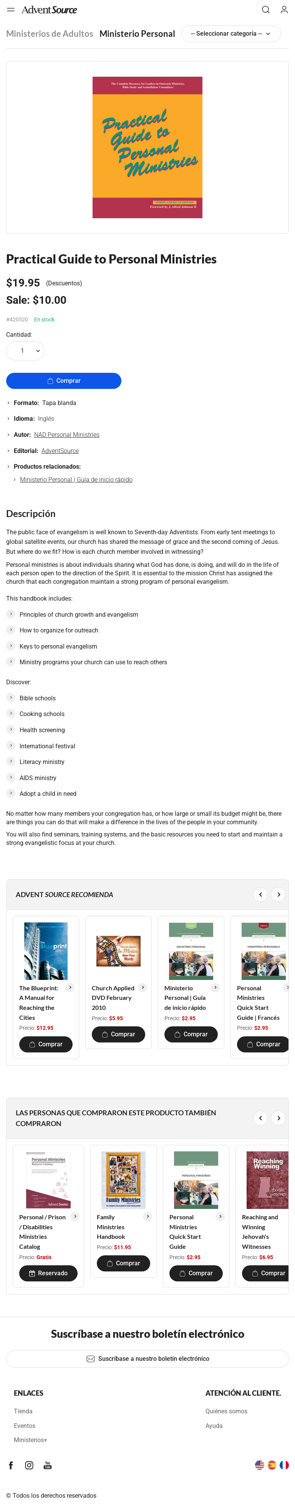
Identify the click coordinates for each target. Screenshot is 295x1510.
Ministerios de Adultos (49, 33)
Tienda (23, 1411)
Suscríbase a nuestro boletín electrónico (147, 1358)
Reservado (48, 1273)
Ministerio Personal (137, 33)
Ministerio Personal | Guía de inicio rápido (76, 479)
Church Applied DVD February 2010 (113, 997)
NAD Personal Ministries (66, 434)
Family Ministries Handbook (111, 1226)
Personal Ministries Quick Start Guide (185, 1231)
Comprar (64, 380)
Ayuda (214, 1425)
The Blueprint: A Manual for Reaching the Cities (38, 1002)
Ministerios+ (30, 1440)
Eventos (24, 1425)
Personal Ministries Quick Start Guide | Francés (258, 1002)
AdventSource (60, 450)
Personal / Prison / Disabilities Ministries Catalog (42, 1231)
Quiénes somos (226, 1411)
